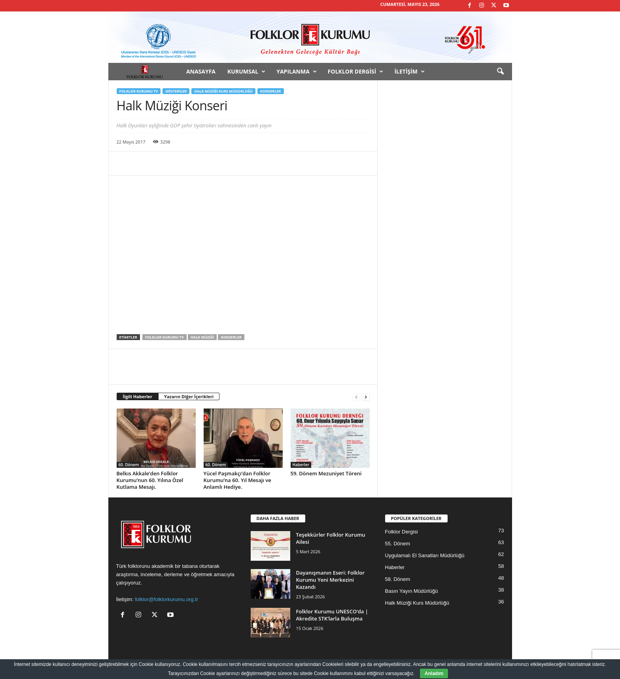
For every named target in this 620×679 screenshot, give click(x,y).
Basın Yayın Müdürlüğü (411, 591)
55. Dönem (397, 544)
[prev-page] (356, 397)
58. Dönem (397, 579)
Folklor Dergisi (356, 71)
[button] (500, 71)
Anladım (434, 673)
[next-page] (366, 397)
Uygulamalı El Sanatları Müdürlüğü (425, 555)
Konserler (270, 91)
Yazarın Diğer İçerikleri (189, 396)
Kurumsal (246, 71)
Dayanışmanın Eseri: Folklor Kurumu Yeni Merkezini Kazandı (330, 579)
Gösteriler (176, 91)
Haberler (301, 464)
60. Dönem (129, 464)
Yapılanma (296, 71)
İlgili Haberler (138, 396)
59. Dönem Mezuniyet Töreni (326, 473)
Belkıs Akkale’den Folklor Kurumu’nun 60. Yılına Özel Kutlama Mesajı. (150, 480)
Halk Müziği (202, 337)
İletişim (409, 71)
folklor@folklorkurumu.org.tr (166, 599)
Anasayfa (200, 71)
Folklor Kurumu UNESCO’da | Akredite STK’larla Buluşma (332, 615)
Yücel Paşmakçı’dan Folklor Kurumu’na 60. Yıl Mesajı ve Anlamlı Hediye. (237, 480)
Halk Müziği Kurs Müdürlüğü (223, 91)
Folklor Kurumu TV (138, 91)
